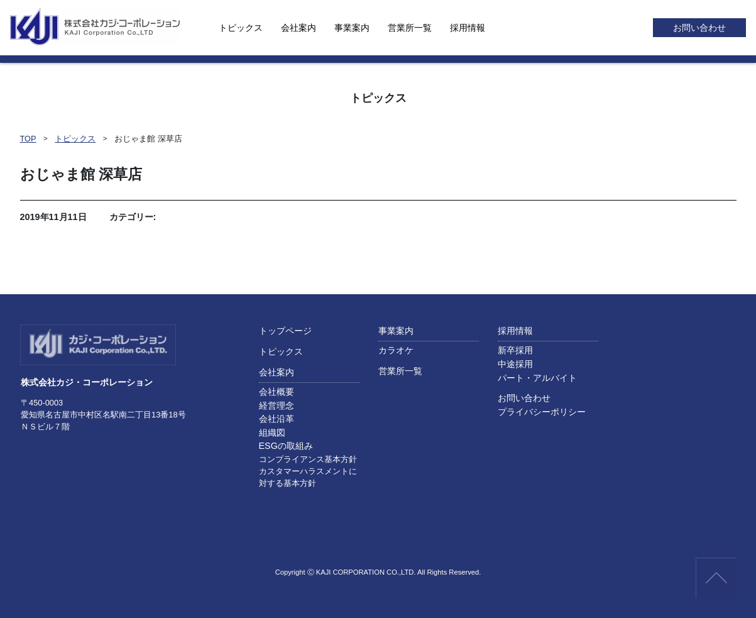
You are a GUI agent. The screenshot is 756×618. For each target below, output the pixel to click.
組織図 (272, 433)
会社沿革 (276, 419)
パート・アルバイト (537, 378)
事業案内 (352, 28)
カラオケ (396, 350)
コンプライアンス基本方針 (308, 459)
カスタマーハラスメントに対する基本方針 (308, 477)
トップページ (285, 331)
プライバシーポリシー (542, 412)
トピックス (241, 28)
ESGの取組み (286, 446)
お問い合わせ (699, 28)
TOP (28, 138)
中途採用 (515, 364)
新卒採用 (515, 350)
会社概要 (276, 392)
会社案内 (298, 28)
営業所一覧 (410, 28)
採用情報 (467, 28)
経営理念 (276, 405)
